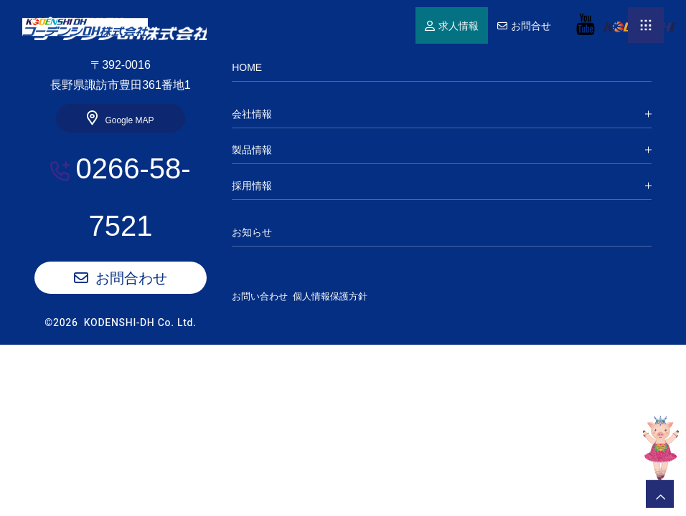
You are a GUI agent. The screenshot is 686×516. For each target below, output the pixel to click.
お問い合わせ (260, 296)
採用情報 (252, 185)
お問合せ (531, 26)
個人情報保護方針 (343, 296)
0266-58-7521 (132, 197)
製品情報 (252, 150)
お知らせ (252, 232)
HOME (85, 27)
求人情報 (458, 26)
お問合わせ (131, 278)
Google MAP (129, 120)
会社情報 (252, 114)
